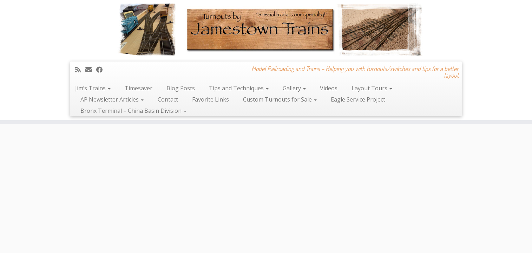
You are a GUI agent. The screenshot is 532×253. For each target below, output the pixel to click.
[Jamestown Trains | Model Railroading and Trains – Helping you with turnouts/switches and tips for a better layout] (266, 30)
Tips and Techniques (239, 88)
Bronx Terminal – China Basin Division (133, 111)
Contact (168, 99)
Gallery (294, 88)
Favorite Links (210, 99)
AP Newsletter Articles (112, 99)
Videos (328, 88)
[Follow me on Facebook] (101, 69)
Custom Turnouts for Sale (280, 99)
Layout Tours (372, 88)
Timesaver (138, 88)
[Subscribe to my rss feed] (80, 69)
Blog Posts (180, 88)
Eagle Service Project (358, 99)
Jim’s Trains (93, 88)
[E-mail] (90, 69)
